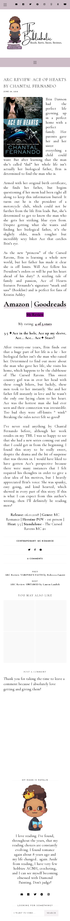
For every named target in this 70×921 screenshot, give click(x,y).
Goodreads (50, 304)
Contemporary (26, 541)
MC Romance (46, 541)
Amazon (16, 304)
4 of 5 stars (43, 324)
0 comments (35, 559)
